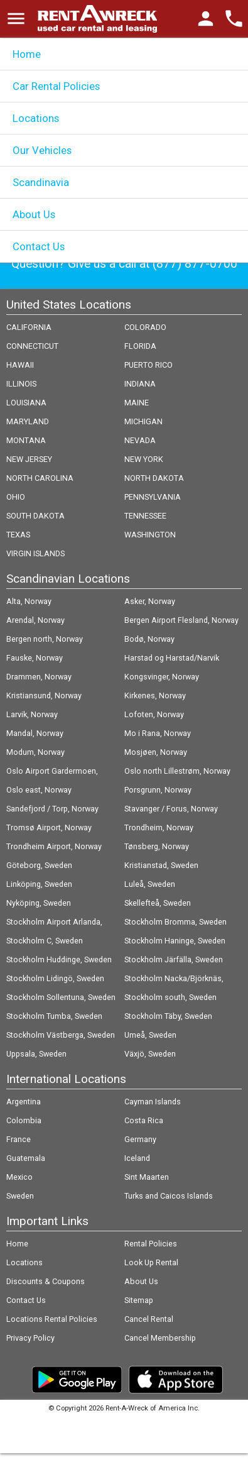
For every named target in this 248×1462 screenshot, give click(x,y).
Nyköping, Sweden (38, 903)
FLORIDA (140, 346)
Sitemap (138, 1300)
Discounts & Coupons (45, 1281)
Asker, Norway (149, 601)
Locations (36, 118)
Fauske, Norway (34, 657)
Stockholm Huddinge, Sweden (59, 959)
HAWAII (20, 365)
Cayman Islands (152, 1101)
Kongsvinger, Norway (161, 676)
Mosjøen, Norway (155, 752)
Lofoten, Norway (154, 714)
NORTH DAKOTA (154, 478)
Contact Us (39, 246)
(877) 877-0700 (195, 263)
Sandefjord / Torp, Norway (52, 808)
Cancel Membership (160, 1338)
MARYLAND (27, 421)
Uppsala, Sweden (36, 1053)
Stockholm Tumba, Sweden (54, 1016)
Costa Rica (143, 1120)
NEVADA (140, 440)
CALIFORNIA (28, 327)
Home (27, 54)
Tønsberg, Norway (156, 846)
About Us (34, 214)
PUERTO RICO (148, 365)
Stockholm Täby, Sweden (168, 1016)
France (18, 1139)
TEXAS (18, 534)
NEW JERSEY (29, 459)
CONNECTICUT (32, 346)
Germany (140, 1139)
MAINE (136, 402)
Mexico (19, 1177)
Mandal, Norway (34, 733)
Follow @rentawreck (130, 1429)
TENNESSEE (145, 515)
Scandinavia (41, 182)
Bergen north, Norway (44, 639)
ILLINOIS (21, 383)
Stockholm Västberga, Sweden (60, 1035)
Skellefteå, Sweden (157, 903)
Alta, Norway (28, 601)
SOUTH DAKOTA (35, 515)
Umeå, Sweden (150, 1035)
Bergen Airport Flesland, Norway (181, 620)
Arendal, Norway (35, 620)
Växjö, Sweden (150, 1053)
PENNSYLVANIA (152, 497)
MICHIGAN (143, 421)
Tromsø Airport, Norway (49, 827)
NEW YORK (143, 459)
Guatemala (25, 1158)
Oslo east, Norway (39, 789)
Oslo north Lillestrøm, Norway (177, 771)
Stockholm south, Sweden (170, 997)
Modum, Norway (35, 752)
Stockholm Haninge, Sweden (174, 940)
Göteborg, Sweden (39, 865)
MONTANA (26, 440)
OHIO (15, 497)
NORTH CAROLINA (39, 478)
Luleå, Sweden (149, 884)
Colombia (23, 1120)
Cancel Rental (148, 1319)
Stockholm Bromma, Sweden (175, 921)
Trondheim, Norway (158, 827)
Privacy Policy (30, 1338)
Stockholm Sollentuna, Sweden (61, 997)
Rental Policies (150, 1243)
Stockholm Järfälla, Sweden (173, 959)
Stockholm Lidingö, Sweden (55, 978)
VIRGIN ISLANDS (35, 553)
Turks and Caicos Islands (168, 1196)
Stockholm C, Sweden (44, 940)
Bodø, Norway (149, 639)
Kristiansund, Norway (44, 695)
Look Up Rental (151, 1262)
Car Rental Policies (56, 86)
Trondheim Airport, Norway (54, 846)
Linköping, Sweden (39, 884)
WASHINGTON (150, 534)
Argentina (23, 1101)
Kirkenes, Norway (155, 695)
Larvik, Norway (32, 714)
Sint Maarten (146, 1177)
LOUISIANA (26, 402)
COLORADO (145, 327)
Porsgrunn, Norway (157, 789)
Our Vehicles (42, 150)
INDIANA (140, 383)
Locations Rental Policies (51, 1319)
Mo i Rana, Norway (157, 733)
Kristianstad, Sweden (161, 865)
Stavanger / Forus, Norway (171, 808)
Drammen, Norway (39, 676)
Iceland (137, 1158)
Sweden (20, 1196)
